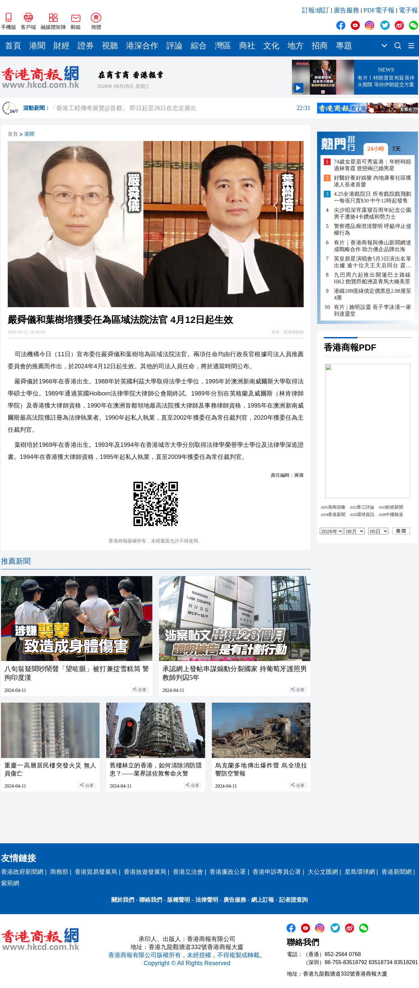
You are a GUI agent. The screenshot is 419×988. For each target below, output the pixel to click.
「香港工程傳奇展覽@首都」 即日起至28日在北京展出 (180, 108)
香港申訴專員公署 (277, 871)
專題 (344, 45)
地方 (296, 45)
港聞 (37, 45)
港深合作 (142, 45)
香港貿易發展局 (96, 871)
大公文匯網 (323, 871)
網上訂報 (262, 900)
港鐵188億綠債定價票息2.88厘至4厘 (372, 294)
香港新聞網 (396, 871)
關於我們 (122, 900)
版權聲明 (178, 900)
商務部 (59, 871)
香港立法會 (188, 871)
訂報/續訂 (315, 10)
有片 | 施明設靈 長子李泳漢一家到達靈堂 (372, 310)
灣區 (223, 45)
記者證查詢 (293, 900)
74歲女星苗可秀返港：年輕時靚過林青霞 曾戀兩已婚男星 (372, 165)
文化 (271, 45)
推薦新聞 (16, 561)
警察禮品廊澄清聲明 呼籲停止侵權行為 (372, 229)
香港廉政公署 (228, 871)
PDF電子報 (379, 10)
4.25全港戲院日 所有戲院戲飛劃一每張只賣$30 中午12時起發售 (372, 197)
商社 (247, 45)
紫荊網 (10, 883)
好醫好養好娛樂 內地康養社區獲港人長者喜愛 (372, 181)
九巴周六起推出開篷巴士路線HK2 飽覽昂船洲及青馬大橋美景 (372, 278)
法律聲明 (206, 900)
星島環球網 (360, 871)
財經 (61, 45)
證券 (86, 45)
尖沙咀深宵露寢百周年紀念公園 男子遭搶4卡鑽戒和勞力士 (372, 213)
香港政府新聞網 (22, 871)
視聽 (110, 45)
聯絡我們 (150, 900)
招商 (320, 45)
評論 (174, 45)
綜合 (199, 45)
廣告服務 (346, 10)
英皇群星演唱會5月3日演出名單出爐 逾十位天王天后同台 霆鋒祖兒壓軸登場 (372, 262)
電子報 (408, 10)
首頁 (13, 45)
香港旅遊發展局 (145, 871)
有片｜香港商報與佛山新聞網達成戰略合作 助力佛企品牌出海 (372, 246)
